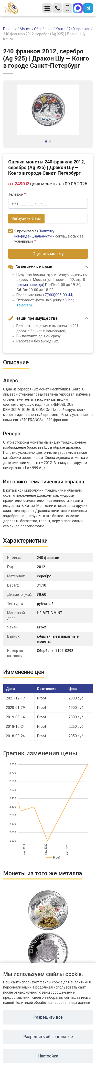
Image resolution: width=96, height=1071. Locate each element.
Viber (69, 300)
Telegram (24, 305)
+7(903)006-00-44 (57, 295)
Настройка (48, 1056)
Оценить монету (48, 253)
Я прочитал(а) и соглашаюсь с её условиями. (46, 236)
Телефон (17, 194)
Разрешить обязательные (48, 1036)
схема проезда (30, 285)
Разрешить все (48, 1017)
